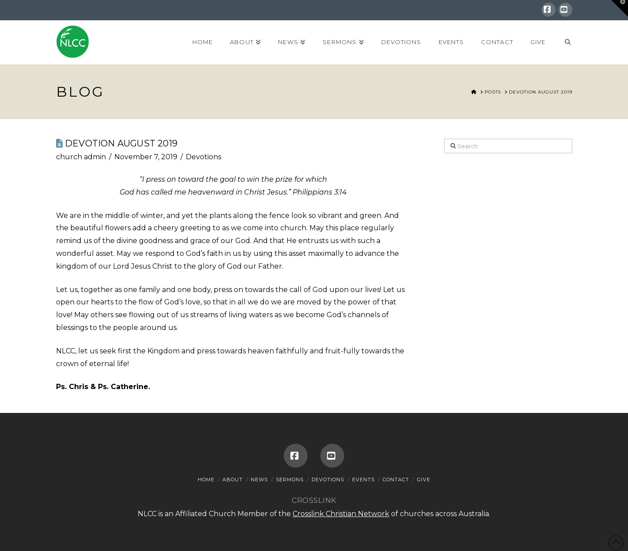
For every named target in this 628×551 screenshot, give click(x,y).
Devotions (203, 157)
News (259, 479)
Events (363, 479)
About (232, 479)
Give (423, 479)
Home (206, 479)
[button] (619, 8)
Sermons (290, 479)
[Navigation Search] (563, 42)
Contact (396, 479)
